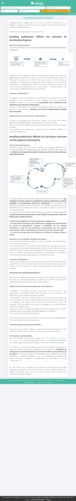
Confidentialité (40, 382)
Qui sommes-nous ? (29, 382)
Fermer (48, 499)
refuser (38, 497)
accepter (46, 497)
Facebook (49, 382)
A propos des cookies (37, 499)
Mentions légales (60, 380)
